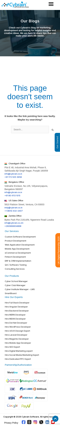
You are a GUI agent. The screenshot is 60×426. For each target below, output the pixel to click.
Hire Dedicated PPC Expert (18, 359)
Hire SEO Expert (12, 347)
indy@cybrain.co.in (13, 207)
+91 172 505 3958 (13, 177)
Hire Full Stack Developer (17, 302)
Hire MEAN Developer (15, 318)
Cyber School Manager (16, 281)
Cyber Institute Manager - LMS (20, 289)
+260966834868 (12, 226)
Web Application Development (20, 244)
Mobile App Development (17, 248)
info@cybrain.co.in (13, 174)
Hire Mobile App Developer (18, 343)
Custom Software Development (20, 236)
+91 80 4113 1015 (12, 195)
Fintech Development (15, 256)
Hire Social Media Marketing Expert (22, 355)
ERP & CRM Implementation (18, 260)
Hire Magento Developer (17, 339)
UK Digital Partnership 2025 (58, 250)
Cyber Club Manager (15, 285)
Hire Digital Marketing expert (19, 351)
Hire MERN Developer (15, 314)
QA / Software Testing (16, 265)
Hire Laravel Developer (16, 334)
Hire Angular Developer (16, 306)
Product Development (15, 240)
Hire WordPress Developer (18, 326)
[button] (55, 419)
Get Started (57, 142)
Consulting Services (15, 269)
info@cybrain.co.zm (13, 223)
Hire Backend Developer (17, 310)
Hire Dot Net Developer (16, 322)
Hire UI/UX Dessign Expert (17, 330)
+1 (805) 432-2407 (13, 211)
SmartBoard (10, 293)
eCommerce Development (18, 252)
